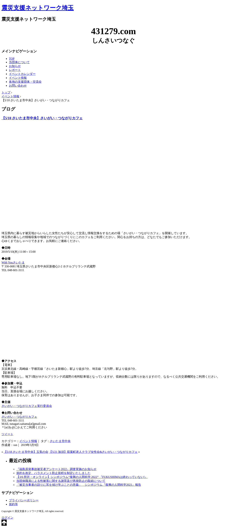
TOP (11, 58)
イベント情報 (18, 77)
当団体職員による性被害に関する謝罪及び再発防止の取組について (60, 480)
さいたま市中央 (60, 441)
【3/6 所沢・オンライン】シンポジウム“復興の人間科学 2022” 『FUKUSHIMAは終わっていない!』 (82, 476)
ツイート (7, 434)
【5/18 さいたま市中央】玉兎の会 (26, 451)
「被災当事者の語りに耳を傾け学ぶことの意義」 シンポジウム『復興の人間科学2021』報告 (78, 484)
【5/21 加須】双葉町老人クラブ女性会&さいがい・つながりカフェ (93, 451)
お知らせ (15, 66)
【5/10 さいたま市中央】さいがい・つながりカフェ (42, 118)
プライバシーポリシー (24, 500)
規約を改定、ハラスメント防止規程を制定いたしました (53, 473)
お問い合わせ (18, 85)
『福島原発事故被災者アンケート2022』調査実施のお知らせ (56, 469)
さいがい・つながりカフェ (19, 416)
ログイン (7, 517)
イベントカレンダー (22, 73)
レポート (15, 70)
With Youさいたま (13, 262)
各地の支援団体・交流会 (25, 81)
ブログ (8, 109)
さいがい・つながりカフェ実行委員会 (26, 406)
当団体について (19, 62)
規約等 (13, 504)
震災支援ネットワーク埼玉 (37, 7)
